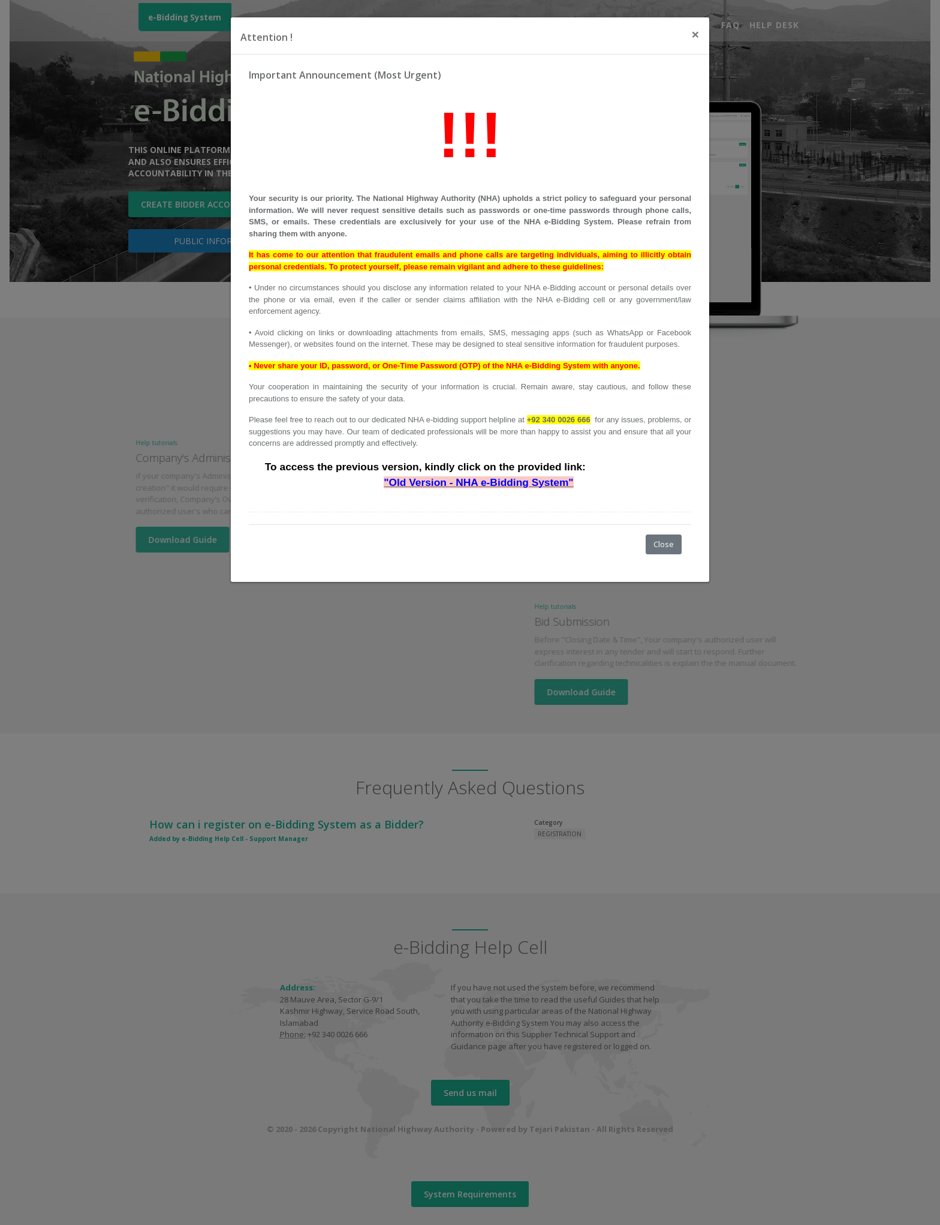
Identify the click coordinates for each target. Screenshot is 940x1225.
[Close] (695, 34)
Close (663, 544)
